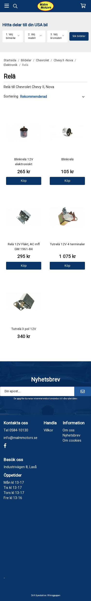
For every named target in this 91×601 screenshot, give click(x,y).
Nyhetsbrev (71, 435)
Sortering (11, 96)
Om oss (68, 430)
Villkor (48, 430)
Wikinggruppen (53, 595)
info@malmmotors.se (20, 437)
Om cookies (72, 440)
